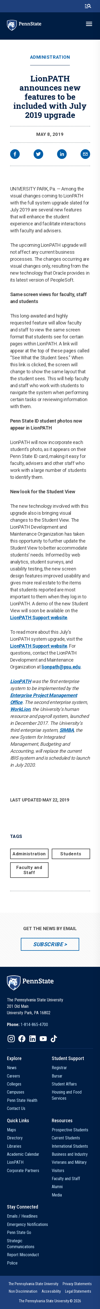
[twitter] (38, 154)
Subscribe (48, 944)
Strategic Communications (20, 1243)
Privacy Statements (77, 1284)
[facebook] (15, 154)
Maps (11, 1129)
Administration (50, 57)
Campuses (15, 1092)
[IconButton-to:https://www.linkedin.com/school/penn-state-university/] (32, 1038)
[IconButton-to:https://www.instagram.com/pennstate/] (11, 1038)
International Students (70, 1146)
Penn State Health (22, 1100)
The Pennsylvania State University (33, 1284)
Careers (13, 1076)
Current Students (66, 1137)
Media (57, 1195)
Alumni (57, 1186)
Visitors (58, 1170)
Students (70, 853)
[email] (85, 154)
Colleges (14, 1084)
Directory (15, 1137)
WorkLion (20, 709)
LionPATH (20, 681)
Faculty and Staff (29, 870)
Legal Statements (78, 1291)
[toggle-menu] (89, 24)
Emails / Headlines (22, 1216)
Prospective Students (70, 1129)
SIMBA (66, 730)
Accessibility (51, 1291)
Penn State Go (19, 1232)
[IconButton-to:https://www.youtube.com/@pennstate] (43, 1038)
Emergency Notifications (27, 1224)
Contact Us (16, 1108)
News (12, 1067)
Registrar (59, 1067)
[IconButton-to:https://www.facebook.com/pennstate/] (22, 1038)
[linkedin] (62, 154)
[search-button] (88, 6)
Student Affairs (64, 1084)
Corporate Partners (23, 1170)
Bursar (57, 1076)
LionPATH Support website (38, 617)
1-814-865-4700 (34, 1024)
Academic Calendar (23, 1154)
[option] (27, 1024)
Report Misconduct (23, 1254)
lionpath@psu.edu (61, 667)
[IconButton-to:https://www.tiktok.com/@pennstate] (54, 1038)
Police (12, 1263)
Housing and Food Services (67, 1095)
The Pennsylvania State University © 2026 (50, 1301)
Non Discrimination (23, 1291)
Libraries (14, 1146)
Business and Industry (70, 1154)
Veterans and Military (69, 1162)
